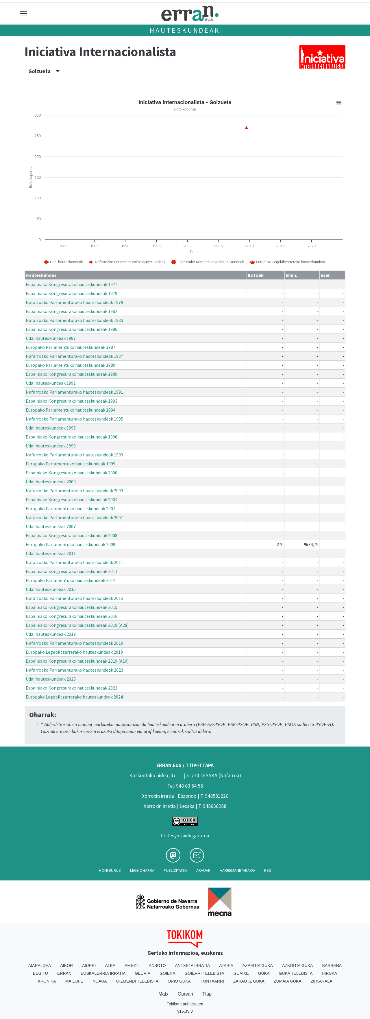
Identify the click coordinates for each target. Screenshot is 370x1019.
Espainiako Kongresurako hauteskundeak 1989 (71, 374)
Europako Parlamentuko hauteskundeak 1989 (70, 365)
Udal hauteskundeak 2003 (51, 481)
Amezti (132, 965)
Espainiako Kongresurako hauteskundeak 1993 (71, 401)
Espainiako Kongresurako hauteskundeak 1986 (71, 329)
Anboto (157, 965)
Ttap (207, 994)
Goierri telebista (204, 973)
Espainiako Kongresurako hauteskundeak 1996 (71, 437)
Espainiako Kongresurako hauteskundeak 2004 (71, 499)
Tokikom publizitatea (185, 1004)
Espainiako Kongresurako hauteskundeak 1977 (71, 284)
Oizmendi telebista (137, 981)
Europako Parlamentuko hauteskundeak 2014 (70, 580)
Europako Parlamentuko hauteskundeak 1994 (70, 410)
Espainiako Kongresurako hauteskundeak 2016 (71, 616)
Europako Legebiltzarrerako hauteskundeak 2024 (74, 697)
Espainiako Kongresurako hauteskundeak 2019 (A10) (77, 661)
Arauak (203, 870)
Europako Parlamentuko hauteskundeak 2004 (70, 508)
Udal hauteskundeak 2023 (51, 679)
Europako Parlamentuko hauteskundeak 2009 (70, 544)
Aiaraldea (39, 965)
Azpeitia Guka (258, 965)
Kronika (47, 981)
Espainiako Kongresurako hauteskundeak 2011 (71, 571)
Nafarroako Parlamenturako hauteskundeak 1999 (74, 455)
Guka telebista (295, 973)
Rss (267, 870)
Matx (163, 994)
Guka (264, 973)
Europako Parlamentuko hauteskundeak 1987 (70, 347)
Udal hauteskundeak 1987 (51, 338)
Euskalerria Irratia (103, 973)
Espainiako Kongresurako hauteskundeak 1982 (71, 311)
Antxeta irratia (192, 965)
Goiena (167, 973)
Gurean (185, 994)
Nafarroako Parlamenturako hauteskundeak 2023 (74, 670)
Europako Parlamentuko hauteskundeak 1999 (70, 464)
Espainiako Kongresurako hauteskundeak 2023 (71, 688)
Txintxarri (212, 981)
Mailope (74, 981)
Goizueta (44, 71)
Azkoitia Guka (297, 965)
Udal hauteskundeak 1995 (51, 428)
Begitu (40, 973)
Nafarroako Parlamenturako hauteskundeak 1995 (74, 419)
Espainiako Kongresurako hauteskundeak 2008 (71, 535)
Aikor (66, 965)
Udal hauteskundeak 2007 (51, 526)
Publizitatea (175, 870)
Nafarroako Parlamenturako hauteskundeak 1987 (74, 356)
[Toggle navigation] (24, 13)
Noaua (99, 981)
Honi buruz (110, 870)
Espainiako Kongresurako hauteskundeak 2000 (71, 473)
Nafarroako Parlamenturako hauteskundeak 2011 (74, 562)
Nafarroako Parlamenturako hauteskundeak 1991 (74, 392)
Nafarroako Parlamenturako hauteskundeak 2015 (74, 598)
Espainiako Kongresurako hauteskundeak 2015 (71, 607)
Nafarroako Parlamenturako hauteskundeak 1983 (74, 320)
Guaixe (241, 973)
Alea (110, 965)
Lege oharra (142, 870)
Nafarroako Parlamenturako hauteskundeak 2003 (74, 490)
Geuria (142, 973)
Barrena (332, 965)
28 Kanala (321, 981)
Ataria (226, 965)
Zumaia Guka (287, 981)
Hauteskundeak (185, 30)
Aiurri (89, 965)
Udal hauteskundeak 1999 (51, 446)
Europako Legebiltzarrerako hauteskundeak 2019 (74, 652)
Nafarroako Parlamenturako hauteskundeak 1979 (74, 302)
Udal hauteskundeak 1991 (51, 383)
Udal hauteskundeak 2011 (51, 553)
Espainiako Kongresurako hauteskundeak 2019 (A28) (77, 625)
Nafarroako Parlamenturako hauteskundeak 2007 (74, 517)
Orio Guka (179, 981)
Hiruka (329, 973)
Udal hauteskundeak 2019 (51, 634)
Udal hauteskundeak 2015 (51, 589)
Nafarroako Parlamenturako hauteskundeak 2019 (74, 643)
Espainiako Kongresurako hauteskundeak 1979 (71, 293)
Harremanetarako (237, 870)
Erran (64, 973)
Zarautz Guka (248, 981)
